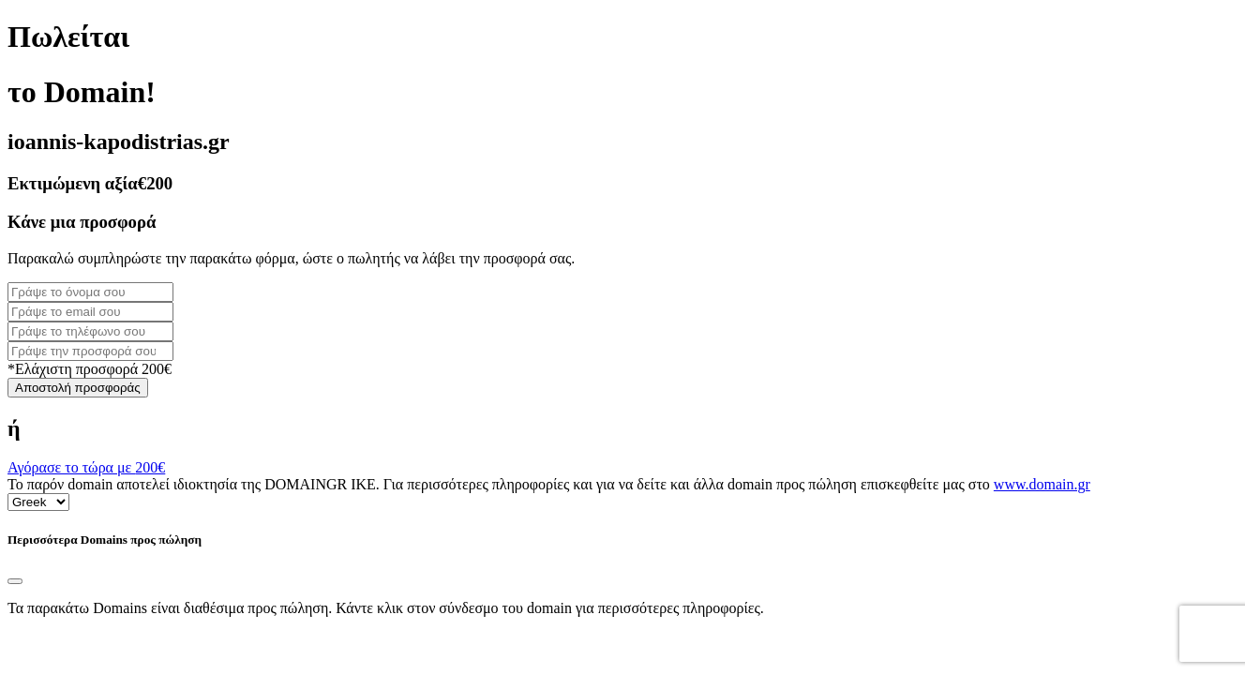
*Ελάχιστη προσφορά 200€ (90, 369)
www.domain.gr (1042, 484)
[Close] (15, 581)
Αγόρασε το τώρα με (86, 467)
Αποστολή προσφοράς (78, 388)
